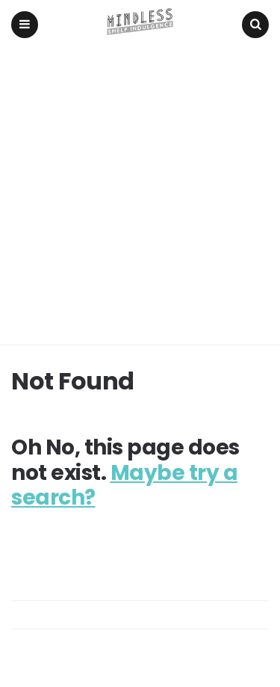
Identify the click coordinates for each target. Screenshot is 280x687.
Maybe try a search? (124, 485)
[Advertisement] (140, 197)
